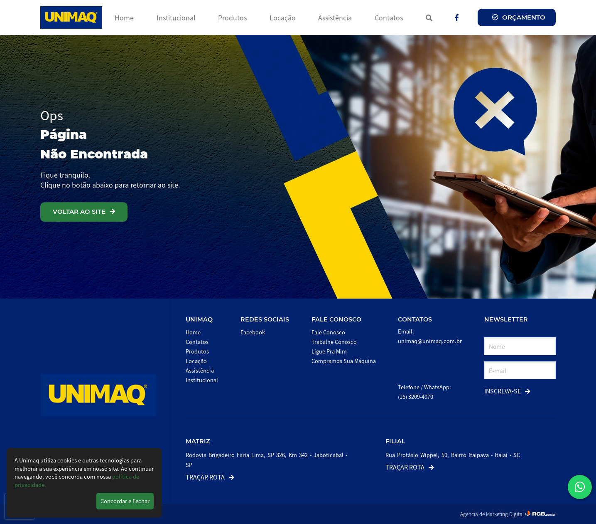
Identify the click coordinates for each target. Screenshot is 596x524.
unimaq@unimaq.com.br (430, 341)
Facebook (252, 332)
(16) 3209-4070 (415, 396)
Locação (283, 17)
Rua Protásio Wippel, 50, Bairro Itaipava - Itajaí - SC (452, 455)
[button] (580, 487)
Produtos (232, 17)
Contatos (389, 17)
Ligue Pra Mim (329, 351)
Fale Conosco (336, 319)
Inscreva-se (507, 390)
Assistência (335, 17)
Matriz (198, 441)
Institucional (176, 17)
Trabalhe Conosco (334, 342)
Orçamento (518, 17)
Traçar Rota (210, 476)
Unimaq (199, 319)
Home (124, 17)
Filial (395, 441)
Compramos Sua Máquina (343, 361)
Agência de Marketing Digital (492, 513)
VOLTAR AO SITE (84, 211)
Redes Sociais (264, 319)
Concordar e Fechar (125, 501)
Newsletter (506, 319)
